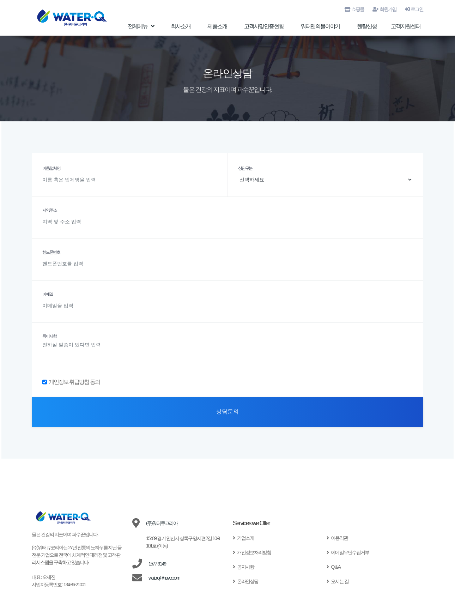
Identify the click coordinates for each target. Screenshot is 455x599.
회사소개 (180, 27)
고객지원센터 (405, 27)
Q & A (333, 567)
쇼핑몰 (354, 9)
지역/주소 (49, 210)
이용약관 (337, 538)
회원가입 (384, 9)
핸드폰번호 (51, 252)
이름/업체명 (51, 168)
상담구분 (245, 168)
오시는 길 (337, 581)
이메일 (47, 294)
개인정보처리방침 (252, 552)
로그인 (414, 9)
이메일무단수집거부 (348, 552)
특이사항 (49, 336)
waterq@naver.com (164, 578)
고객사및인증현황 (264, 27)
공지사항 (243, 567)
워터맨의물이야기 (320, 27)
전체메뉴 (141, 26)
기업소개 (243, 538)
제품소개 (217, 27)
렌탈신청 (367, 27)
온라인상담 (245, 581)
